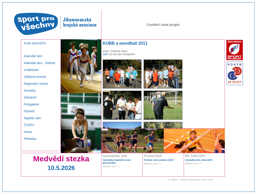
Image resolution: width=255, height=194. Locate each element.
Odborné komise (35, 77)
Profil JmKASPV (35, 43)
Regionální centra (36, 84)
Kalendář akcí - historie (39, 63)
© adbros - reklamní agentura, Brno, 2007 (190, 179)
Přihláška (30, 139)
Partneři (29, 111)
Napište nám (32, 118)
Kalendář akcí (33, 56)
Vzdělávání (31, 70)
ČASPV (29, 125)
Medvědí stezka (61, 158)
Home (28, 132)
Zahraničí (30, 97)
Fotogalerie (31, 104)
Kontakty (30, 90)
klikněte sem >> (111, 166)
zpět (105, 54)
